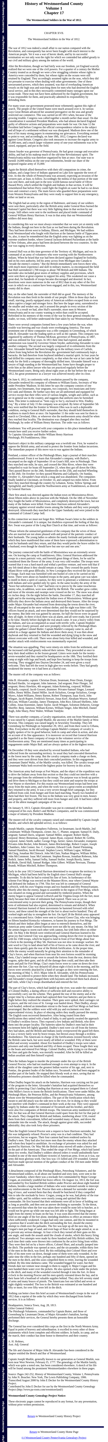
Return (31, 1416)
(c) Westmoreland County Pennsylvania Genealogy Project (54, 1437)
